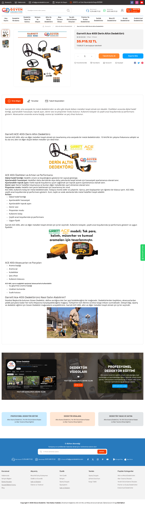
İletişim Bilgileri (6, 479)
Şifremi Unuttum (94, 479)
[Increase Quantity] (91, 56)
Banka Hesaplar (7, 482)
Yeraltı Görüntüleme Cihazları (127, 482)
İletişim (62, 479)
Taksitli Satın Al (109, 56)
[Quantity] (84, 56)
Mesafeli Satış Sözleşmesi (39, 476)
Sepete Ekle (133, 56)
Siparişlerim (63, 485)
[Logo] (12, 10)
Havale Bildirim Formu (9, 485)
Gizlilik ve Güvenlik (37, 479)
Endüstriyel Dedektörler (125, 488)
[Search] (49, 10)
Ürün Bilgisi (14, 101)
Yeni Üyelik (63, 476)
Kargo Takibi (93, 482)
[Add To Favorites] (81, 63)
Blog (3, 488)
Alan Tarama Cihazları (125, 479)
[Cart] (132, 10)
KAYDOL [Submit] (101, 451)
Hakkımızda (5, 476)
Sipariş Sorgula (64, 482)
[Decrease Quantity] (78, 56)
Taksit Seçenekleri (54, 101)
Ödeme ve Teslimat (37, 485)
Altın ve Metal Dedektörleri (126, 476)
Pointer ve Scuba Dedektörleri (127, 485)
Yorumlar (32, 101)
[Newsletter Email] (72, 452)
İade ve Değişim (36, 482)
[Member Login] (121, 10)
